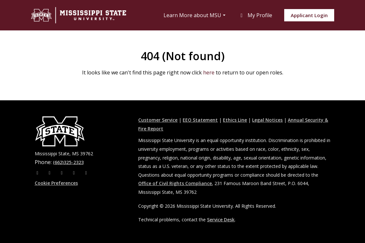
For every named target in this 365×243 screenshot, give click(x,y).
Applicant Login (309, 15)
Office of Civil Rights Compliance (175, 183)
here (208, 72)
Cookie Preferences (56, 183)
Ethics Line (235, 120)
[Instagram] (50, 173)
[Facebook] (38, 173)
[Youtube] (74, 173)
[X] (62, 173)
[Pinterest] (86, 173)
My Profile (255, 15)
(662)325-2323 (68, 162)
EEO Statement (200, 120)
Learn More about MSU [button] (192, 15)
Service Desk (221, 219)
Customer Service (157, 120)
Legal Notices (267, 120)
